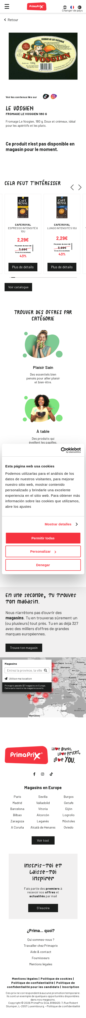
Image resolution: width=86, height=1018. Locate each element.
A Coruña (17, 827)
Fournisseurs (41, 958)
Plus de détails (23, 267)
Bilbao (17, 815)
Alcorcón (43, 815)
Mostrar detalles (58, 524)
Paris (17, 796)
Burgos (69, 796)
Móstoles (68, 821)
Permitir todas (43, 538)
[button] (74, 187)
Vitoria (43, 809)
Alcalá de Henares (43, 827)
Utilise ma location (18, 678)
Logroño (69, 815)
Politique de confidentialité (32, 983)
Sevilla (42, 796)
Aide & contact (40, 952)
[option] (65, 6)
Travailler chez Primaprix (41, 945)
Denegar (43, 565)
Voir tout (43, 840)
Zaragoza (17, 821)
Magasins (11, 663)
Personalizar (43, 551)
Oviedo (68, 827)
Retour (13, 19)
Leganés (43, 821)
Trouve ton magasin (24, 648)
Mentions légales (40, 964)
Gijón (68, 809)
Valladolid (43, 803)
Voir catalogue (18, 287)
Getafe (68, 803)
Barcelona (17, 809)
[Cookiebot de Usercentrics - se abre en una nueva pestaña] (61, 450)
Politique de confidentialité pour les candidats (41, 985)
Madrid (17, 803)
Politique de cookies (56, 978)
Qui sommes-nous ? (40, 939)
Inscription (70, 987)
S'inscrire (43, 908)
